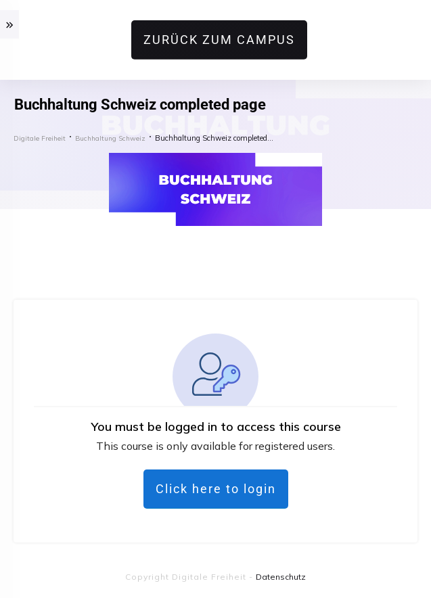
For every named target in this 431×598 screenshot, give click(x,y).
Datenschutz (281, 577)
